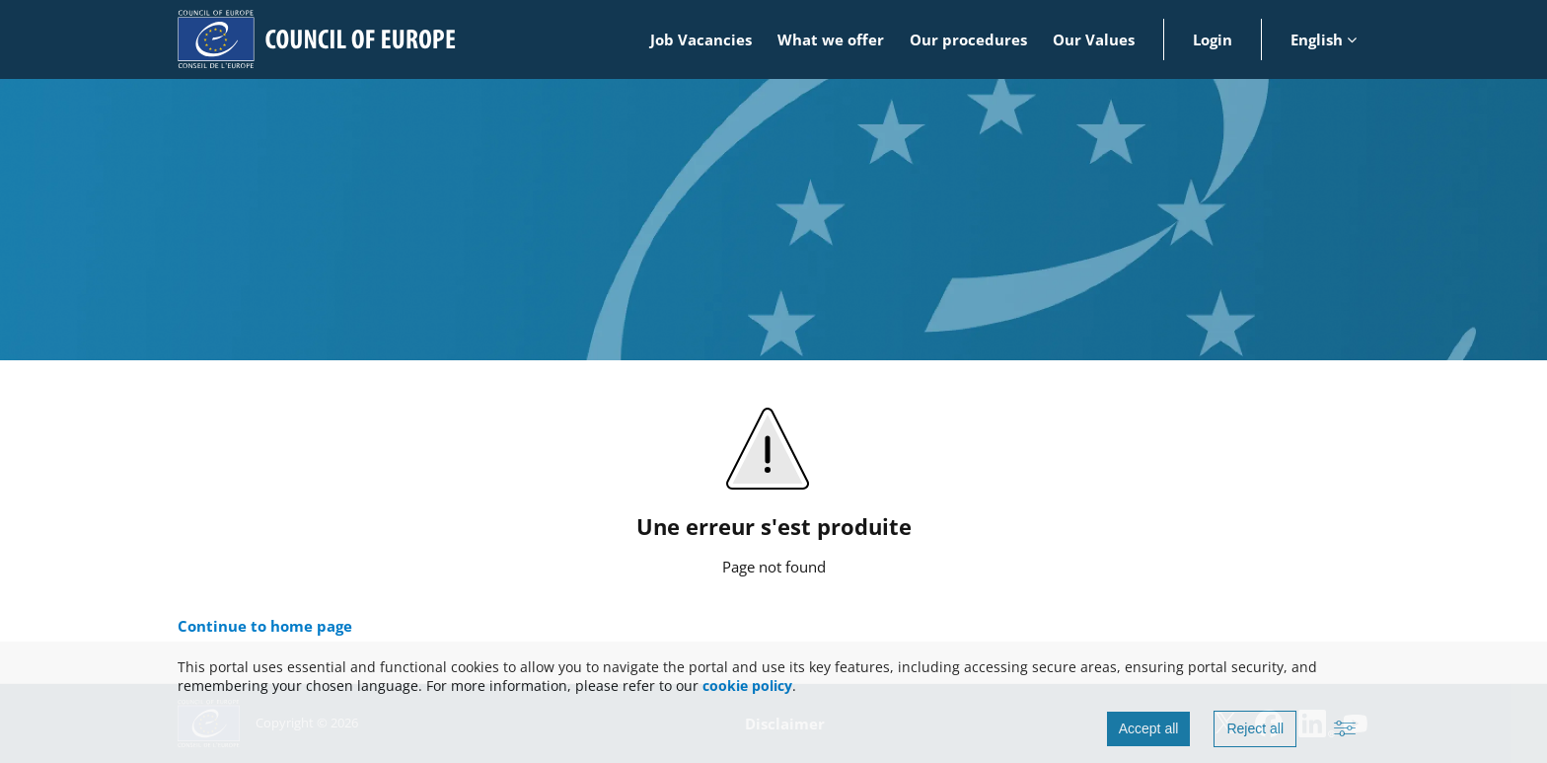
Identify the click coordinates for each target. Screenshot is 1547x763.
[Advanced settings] (1344, 729)
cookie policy (747, 685)
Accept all (1149, 728)
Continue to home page (265, 626)
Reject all (1255, 728)
